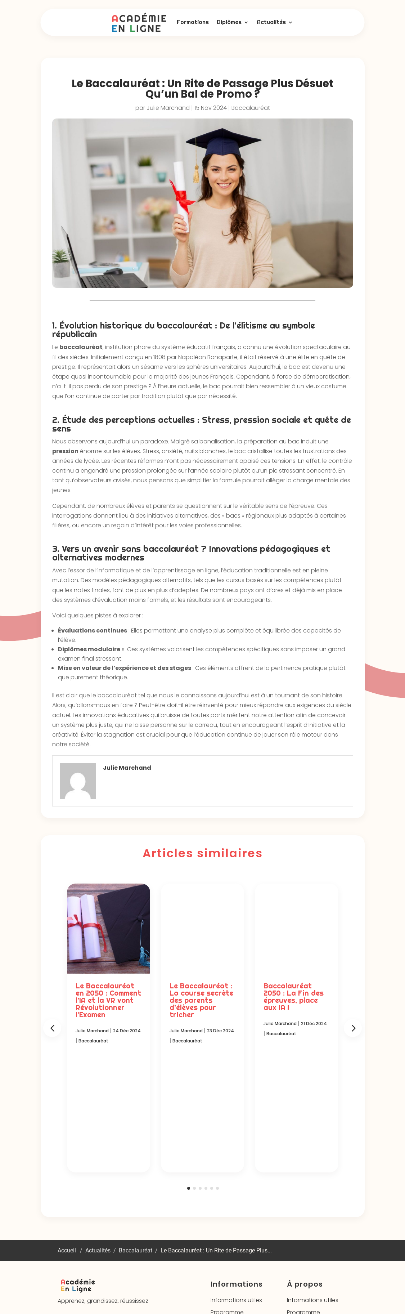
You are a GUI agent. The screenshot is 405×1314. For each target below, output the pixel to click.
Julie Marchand (168, 108)
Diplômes (229, 22)
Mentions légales (221, 1288)
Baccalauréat (250, 108)
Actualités (271, 22)
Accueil (67, 1139)
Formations (193, 22)
